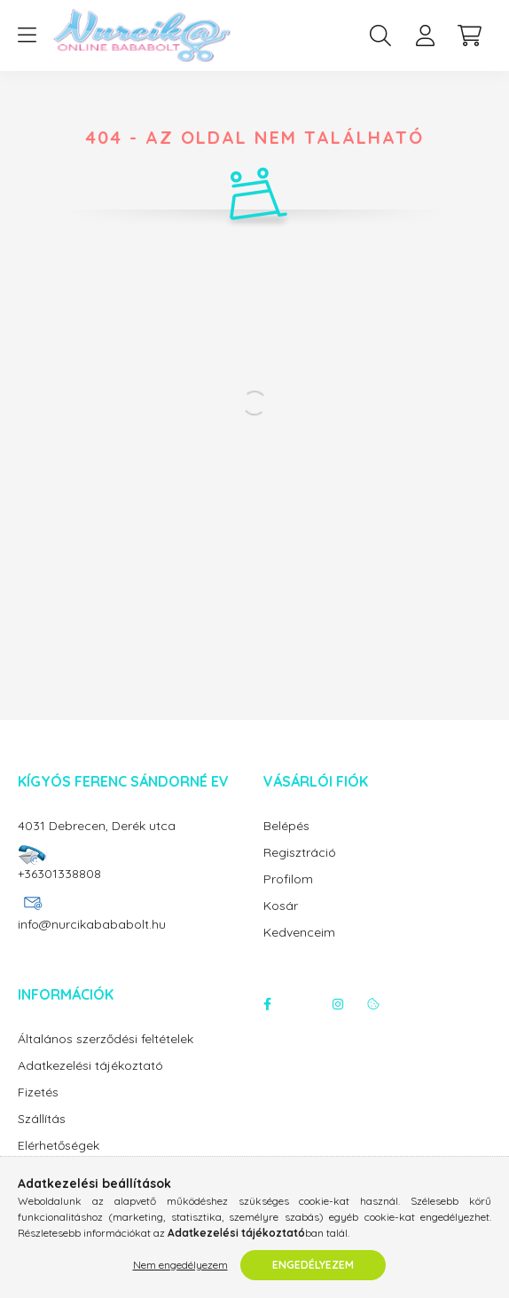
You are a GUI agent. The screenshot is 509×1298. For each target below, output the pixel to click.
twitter (302, 1004)
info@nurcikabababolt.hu (92, 924)
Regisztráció (299, 852)
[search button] (380, 35)
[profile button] (424, 35)
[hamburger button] (26, 35)
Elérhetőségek (58, 1145)
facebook (267, 1004)
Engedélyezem (313, 1264)
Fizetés (38, 1092)
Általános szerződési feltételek (105, 1039)
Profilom (288, 879)
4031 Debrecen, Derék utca (97, 826)
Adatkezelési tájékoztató (90, 1065)
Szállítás (42, 1119)
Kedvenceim (299, 932)
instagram (338, 1004)
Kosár (280, 906)
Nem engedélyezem (180, 1264)
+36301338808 (59, 874)
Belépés (286, 826)
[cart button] (469, 35)
